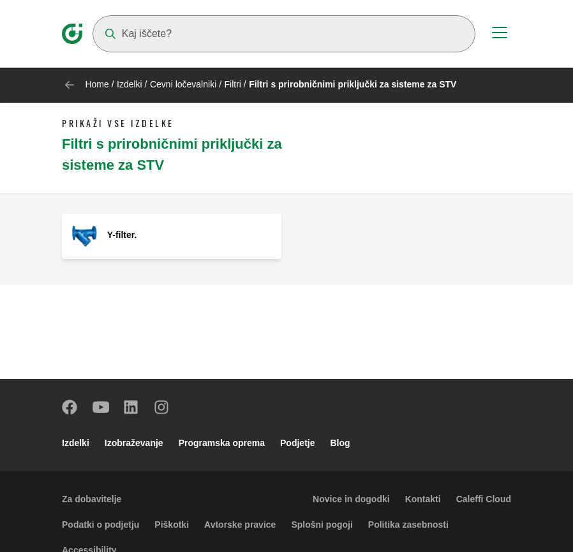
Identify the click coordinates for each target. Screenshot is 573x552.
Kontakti (423, 499)
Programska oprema (222, 443)
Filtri (233, 84)
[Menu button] (499, 34)
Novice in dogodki (351, 499)
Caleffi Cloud (483, 499)
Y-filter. (122, 235)
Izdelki (129, 84)
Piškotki (171, 524)
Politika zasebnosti (408, 524)
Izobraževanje (134, 443)
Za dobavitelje (91, 499)
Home (96, 84)
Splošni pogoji (321, 524)
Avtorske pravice (240, 524)
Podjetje (297, 443)
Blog (340, 443)
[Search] (284, 33)
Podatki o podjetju (100, 524)
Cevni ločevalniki (183, 84)
